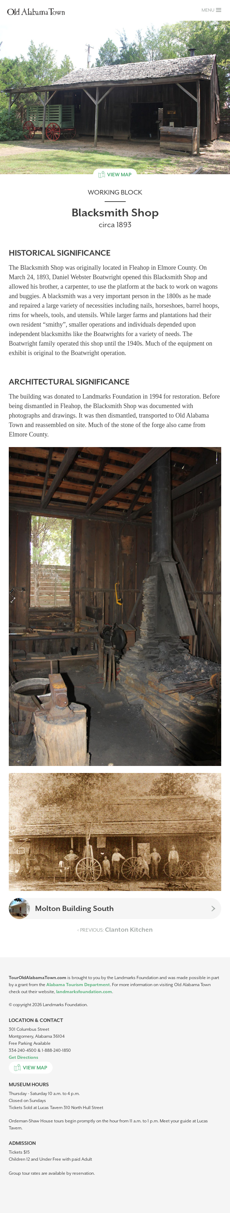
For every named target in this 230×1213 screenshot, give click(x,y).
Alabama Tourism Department (78, 984)
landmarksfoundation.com (84, 991)
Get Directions (23, 1057)
